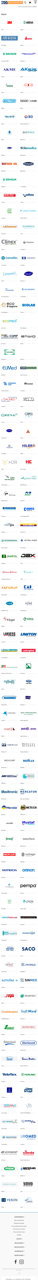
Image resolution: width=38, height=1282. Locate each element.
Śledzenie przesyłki (19, 1223)
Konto (19, 1239)
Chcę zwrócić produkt (19, 1229)
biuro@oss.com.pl (17, 1277)
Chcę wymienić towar (19, 1232)
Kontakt (19, 1235)
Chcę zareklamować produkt (19, 1226)
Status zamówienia (19, 1220)
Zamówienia (19, 1217)
